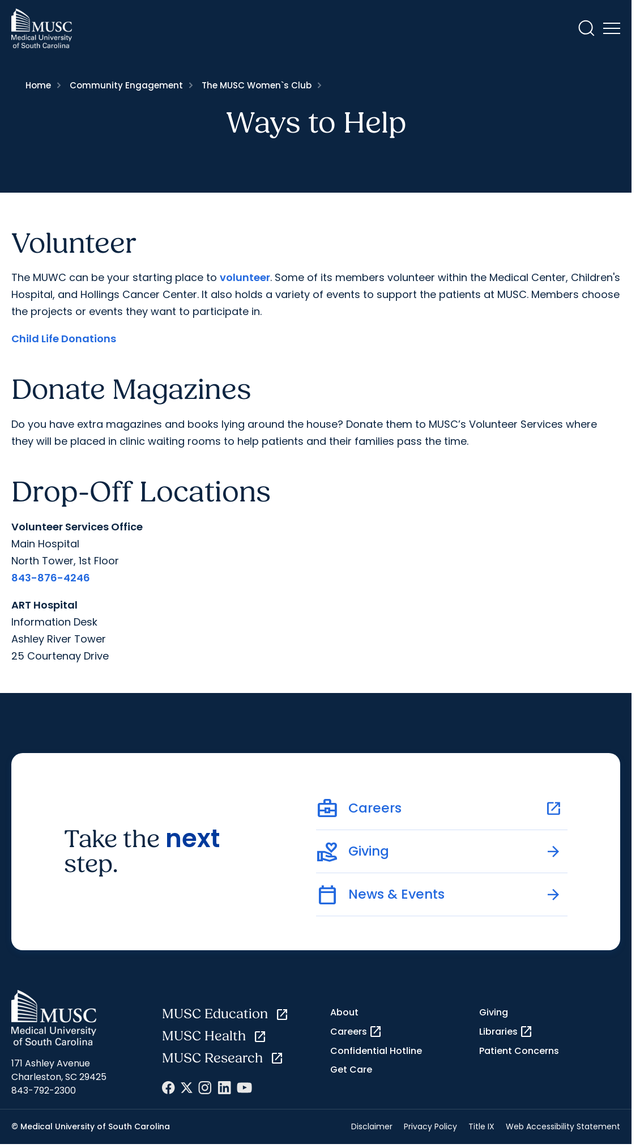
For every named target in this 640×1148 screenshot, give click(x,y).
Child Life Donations (63, 338)
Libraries (506, 1032)
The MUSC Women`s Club (257, 85)
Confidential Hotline (376, 1050)
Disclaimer (371, 1126)
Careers (356, 1032)
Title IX (481, 1126)
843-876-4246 (50, 578)
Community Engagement (126, 85)
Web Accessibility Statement (563, 1126)
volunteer (245, 277)
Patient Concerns (519, 1050)
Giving (493, 1012)
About (344, 1012)
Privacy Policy (430, 1126)
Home (38, 85)
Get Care (351, 1069)
